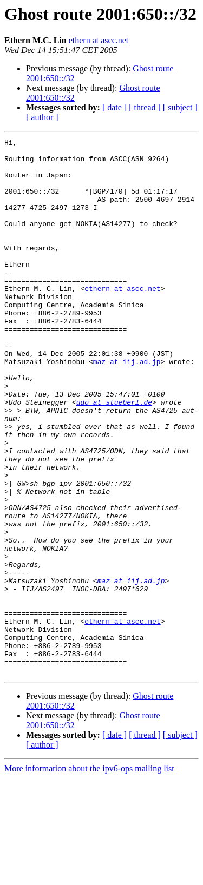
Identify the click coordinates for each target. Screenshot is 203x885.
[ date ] (114, 107)
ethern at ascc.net (99, 40)
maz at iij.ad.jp (127, 407)
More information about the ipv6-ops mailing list (89, 875)
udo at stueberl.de (114, 455)
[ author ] (42, 117)
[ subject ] (180, 107)
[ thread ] (145, 107)
